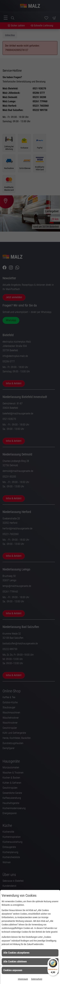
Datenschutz (36, 979)
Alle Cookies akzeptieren (16, 952)
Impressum (23, 979)
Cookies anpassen (12, 970)
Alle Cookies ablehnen (15, 961)
